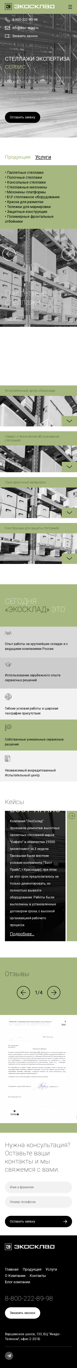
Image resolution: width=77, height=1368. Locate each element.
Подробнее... (22, 933)
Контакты (38, 1275)
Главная (11, 1269)
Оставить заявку (22, 117)
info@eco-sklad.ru (25, 28)
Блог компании (17, 1282)
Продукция (32, 1269)
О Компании (15, 1275)
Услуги (51, 1269)
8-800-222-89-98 (25, 20)
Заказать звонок (25, 36)
